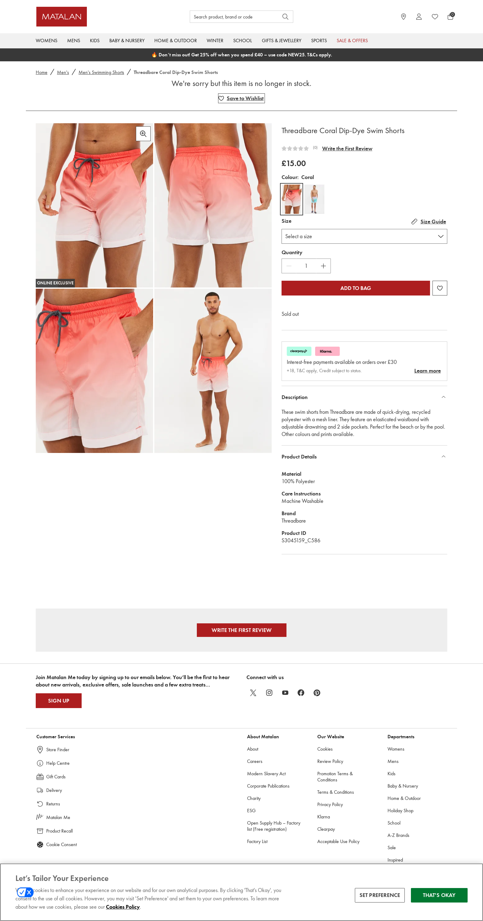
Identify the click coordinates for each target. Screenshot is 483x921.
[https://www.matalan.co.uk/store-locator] (404, 16)
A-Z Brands (398, 835)
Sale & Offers (352, 40)
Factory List (257, 841)
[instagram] (269, 692)
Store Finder (57, 749)
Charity (254, 798)
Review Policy (330, 761)
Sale (392, 847)
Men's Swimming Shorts (101, 72)
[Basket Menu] (450, 16)
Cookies (325, 749)
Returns (53, 804)
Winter (215, 40)
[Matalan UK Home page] (89, 16)
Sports (319, 40)
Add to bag (355, 288)
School (242, 40)
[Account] (419, 16)
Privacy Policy (330, 804)
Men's (63, 72)
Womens (46, 40)
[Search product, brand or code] (228, 16)
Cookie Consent (61, 844)
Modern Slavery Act (266, 773)
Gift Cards (56, 777)
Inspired (395, 860)
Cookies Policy (123, 906)
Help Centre (58, 763)
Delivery (54, 790)
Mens (73, 40)
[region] (241, 892)
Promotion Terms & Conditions (335, 777)
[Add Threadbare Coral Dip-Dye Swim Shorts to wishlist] (241, 98)
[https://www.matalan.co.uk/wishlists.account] (435, 16)
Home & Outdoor (175, 40)
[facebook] (301, 692)
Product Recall (59, 831)
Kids (94, 40)
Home (41, 72)
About (252, 749)
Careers (254, 761)
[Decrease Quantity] (289, 266)
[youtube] (285, 692)
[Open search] (285, 16)
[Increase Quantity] (323, 266)
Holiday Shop (400, 810)
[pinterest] (317, 692)
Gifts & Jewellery (281, 40)
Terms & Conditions (335, 792)
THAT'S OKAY (439, 895)
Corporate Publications (268, 786)
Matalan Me (58, 817)
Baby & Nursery (126, 40)
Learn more (427, 370)
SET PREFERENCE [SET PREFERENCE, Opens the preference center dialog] (379, 895)
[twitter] (253, 692)
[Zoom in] (143, 133)
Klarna (323, 817)
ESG (251, 810)
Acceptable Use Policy (338, 841)
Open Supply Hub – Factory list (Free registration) (273, 826)
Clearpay (326, 829)
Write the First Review (347, 148)
